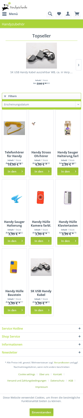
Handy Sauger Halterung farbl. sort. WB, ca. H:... (14, 223)
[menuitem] (10, 14)
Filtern (10, 96)
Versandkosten (61, 362)
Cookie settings (26, 374)
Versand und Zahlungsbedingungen (26, 380)
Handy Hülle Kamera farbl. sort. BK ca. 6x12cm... (41, 223)
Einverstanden (41, 412)
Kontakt (57, 374)
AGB (70, 380)
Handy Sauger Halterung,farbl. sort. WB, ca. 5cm (67, 154)
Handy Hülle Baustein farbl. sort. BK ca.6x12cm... (14, 293)
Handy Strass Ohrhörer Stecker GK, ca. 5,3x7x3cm (41, 154)
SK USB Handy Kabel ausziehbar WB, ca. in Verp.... (41, 72)
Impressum (41, 387)
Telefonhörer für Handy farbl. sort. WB (14, 154)
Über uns (44, 374)
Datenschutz (57, 380)
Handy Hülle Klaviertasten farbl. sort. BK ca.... (68, 223)
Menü (10, 13)
